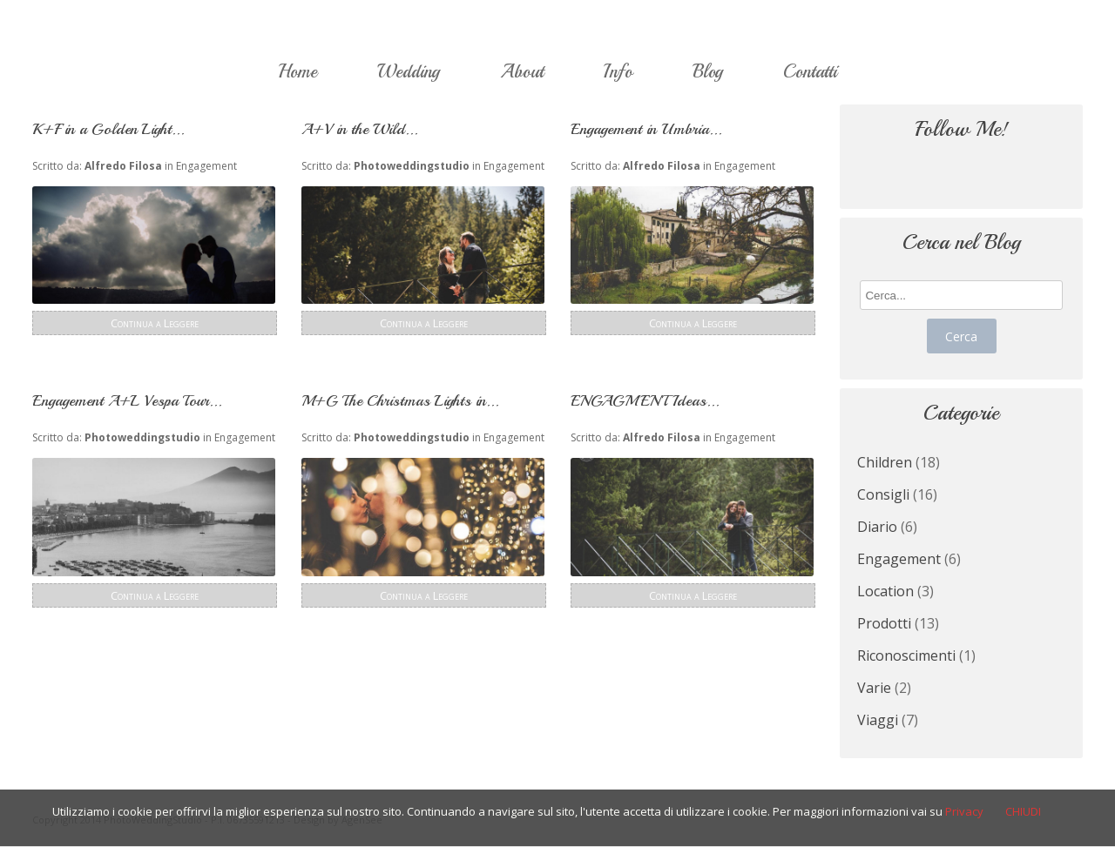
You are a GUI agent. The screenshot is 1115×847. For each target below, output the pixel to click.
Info (618, 71)
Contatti (810, 71)
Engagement (206, 165)
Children (884, 462)
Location (885, 591)
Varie (874, 687)
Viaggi (877, 719)
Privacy (964, 811)
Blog (708, 71)
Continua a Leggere (155, 323)
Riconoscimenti (906, 655)
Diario (877, 526)
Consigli (883, 494)
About (522, 71)
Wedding (408, 71)
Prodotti (884, 623)
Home (297, 71)
